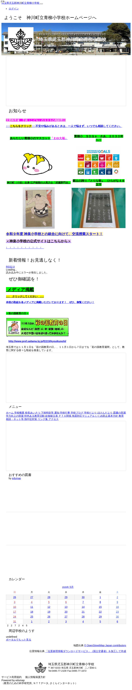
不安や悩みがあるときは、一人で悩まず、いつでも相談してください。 (79, 126)
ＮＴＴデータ (40, 683)
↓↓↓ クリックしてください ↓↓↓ (25, 296)
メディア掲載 (20, 289)
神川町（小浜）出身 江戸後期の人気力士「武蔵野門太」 (39, 182)
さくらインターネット (62, 683)
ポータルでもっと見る (18, 639)
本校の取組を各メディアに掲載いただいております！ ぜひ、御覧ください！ (50, 302)
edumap (16, 478)
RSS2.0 (10, 266)
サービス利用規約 (11, 677)
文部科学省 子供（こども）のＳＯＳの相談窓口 (35, 120)
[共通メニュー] (41, 3)
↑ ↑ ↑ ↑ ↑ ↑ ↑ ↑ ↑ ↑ (25, 247)
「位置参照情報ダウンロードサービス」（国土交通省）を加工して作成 (85, 651)
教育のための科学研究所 (18, 683)
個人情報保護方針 (35, 677)
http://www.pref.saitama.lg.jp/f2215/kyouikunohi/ (37, 341)
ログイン (14, 8)
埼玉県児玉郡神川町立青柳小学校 (20, 2)
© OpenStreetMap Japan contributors (105, 645)
